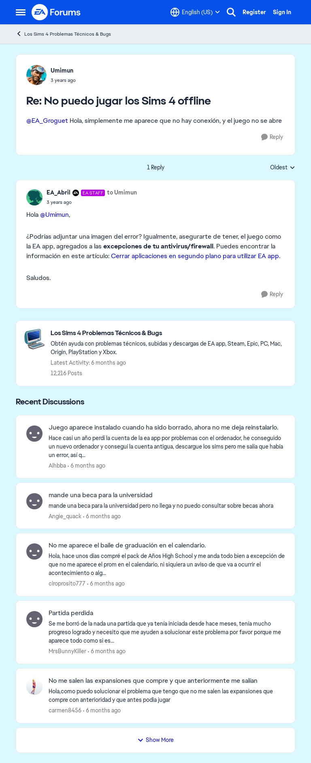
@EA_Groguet (47, 120)
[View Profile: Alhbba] (34, 433)
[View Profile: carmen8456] (34, 687)
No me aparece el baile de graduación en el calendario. (127, 545)
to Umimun (122, 192)
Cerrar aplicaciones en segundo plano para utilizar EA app (195, 256)
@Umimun (54, 214)
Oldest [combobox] (282, 168)
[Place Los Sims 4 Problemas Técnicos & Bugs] (169, 333)
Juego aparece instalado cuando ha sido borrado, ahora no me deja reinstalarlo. (163, 427)
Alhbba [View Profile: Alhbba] (57, 465)
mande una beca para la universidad (101, 495)
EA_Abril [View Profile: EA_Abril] (58, 192)
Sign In (282, 12)
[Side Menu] (21, 12)
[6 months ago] (86, 466)
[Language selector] (195, 12)
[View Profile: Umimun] (36, 75)
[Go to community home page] (56, 12)
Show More (155, 740)
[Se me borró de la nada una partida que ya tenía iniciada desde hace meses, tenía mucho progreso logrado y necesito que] (167, 632)
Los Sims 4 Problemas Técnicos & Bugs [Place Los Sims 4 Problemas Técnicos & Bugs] (63, 33)
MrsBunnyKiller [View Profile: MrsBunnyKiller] (67, 651)
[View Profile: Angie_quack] (34, 501)
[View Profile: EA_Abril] (34, 197)
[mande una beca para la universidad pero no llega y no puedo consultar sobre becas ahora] (167, 505)
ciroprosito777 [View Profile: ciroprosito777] (67, 583)
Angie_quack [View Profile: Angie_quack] (65, 515)
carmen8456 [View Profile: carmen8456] (65, 710)
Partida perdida (71, 613)
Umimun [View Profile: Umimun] (62, 70)
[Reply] (272, 137)
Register (254, 12)
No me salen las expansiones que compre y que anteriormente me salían (153, 681)
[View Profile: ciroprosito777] (34, 551)
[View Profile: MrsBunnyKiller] (34, 619)
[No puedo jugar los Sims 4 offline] (63, 80)
